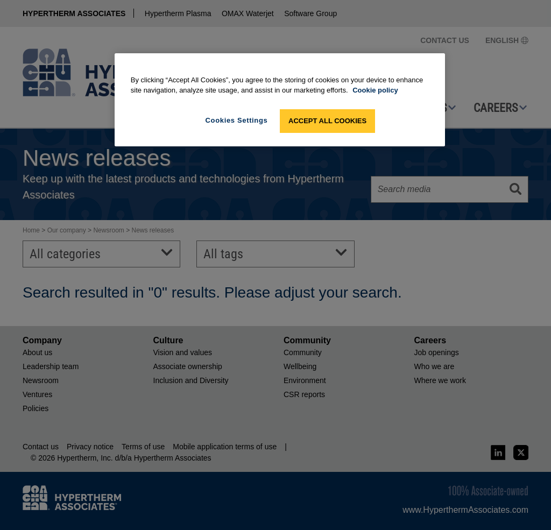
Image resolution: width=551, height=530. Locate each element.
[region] (280, 99)
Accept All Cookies (327, 121)
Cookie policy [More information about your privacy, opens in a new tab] (375, 90)
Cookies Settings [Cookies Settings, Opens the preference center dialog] (237, 120)
